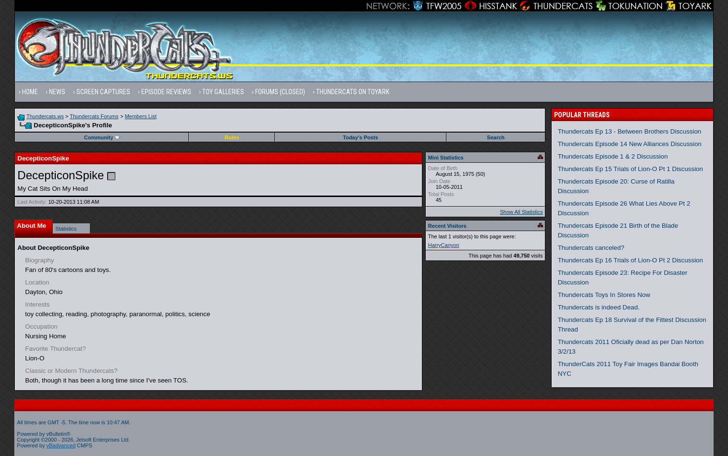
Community (102, 137)
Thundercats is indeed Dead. (599, 307)
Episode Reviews (166, 92)
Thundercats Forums (94, 116)
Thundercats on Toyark (352, 92)
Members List (141, 116)
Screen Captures (103, 92)
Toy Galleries (223, 92)
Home (30, 92)
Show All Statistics (521, 212)
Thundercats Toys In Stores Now (604, 294)
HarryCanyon (443, 245)
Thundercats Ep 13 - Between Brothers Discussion (630, 131)
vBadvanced (60, 445)
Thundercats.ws (45, 116)
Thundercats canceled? (591, 247)
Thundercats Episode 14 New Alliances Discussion (630, 144)
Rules (232, 137)
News (57, 92)
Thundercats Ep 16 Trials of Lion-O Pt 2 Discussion (630, 260)
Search (496, 137)
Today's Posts (360, 137)
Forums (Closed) (280, 92)
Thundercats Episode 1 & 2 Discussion (613, 156)
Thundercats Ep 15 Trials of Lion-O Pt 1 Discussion (630, 169)
